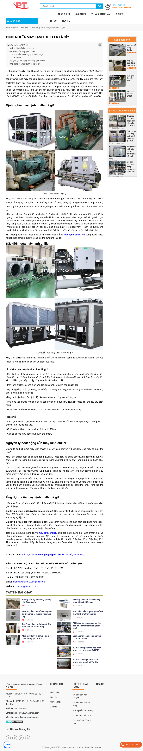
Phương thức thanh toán (81, 722)
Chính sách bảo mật (81, 715)
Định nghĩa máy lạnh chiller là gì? (48, 27)
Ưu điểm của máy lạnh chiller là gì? (29, 54)
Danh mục (13, 21)
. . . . (50, 14)
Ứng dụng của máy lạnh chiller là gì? (24, 64)
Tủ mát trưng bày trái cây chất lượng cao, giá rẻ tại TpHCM (87, 649)
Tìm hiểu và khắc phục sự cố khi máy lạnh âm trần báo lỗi (88, 612)
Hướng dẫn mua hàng (82, 710)
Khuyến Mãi (55, 702)
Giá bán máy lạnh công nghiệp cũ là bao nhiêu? (87, 637)
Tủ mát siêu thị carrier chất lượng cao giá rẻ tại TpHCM (85, 660)
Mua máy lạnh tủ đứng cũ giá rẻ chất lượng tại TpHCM (37, 637)
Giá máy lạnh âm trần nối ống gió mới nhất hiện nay (86, 600)
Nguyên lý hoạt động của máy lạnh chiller (27, 61)
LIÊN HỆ (66, 21)
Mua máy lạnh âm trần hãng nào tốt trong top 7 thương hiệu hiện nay (37, 614)
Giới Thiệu (54, 692)
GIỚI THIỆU (80, 14)
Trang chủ (12, 27)
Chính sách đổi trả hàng (81, 704)
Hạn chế (17, 57)
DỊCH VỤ (120, 14)
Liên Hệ (53, 706)
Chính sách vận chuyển (79, 696)
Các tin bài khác (19, 592)
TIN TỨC (52, 21)
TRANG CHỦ (64, 14)
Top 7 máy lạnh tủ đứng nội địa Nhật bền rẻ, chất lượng (36, 625)
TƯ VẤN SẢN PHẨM (100, 14)
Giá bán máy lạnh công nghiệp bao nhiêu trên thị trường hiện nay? (87, 626)
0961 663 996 (125, 8)
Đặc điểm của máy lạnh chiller (22, 51)
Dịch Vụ (53, 697)
